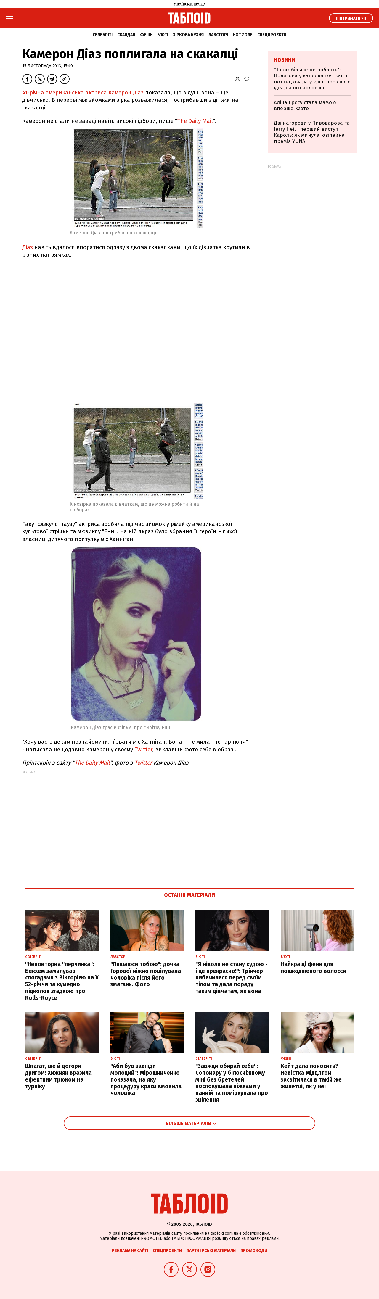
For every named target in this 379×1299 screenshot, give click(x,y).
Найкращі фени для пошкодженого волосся (313, 967)
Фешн (146, 34)
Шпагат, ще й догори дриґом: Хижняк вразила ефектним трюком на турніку (58, 1076)
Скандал (126, 34)
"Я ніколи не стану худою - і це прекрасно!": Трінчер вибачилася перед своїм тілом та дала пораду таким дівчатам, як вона (231, 978)
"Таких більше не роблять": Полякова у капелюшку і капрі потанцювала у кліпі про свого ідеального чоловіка (312, 79)
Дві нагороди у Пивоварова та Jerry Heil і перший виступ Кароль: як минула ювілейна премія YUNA (312, 132)
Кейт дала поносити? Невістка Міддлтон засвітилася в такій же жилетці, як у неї (311, 1076)
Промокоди (253, 1250)
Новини (284, 60)
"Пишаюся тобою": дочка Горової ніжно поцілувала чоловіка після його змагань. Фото (145, 974)
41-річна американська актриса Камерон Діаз (83, 92)
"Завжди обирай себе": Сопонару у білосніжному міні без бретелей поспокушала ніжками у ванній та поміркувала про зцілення (231, 1083)
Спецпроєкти (271, 34)
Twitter (143, 749)
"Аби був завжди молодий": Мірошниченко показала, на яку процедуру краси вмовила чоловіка (146, 1079)
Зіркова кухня (188, 34)
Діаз (27, 247)
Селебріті (103, 34)
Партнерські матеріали (211, 1250)
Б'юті (162, 34)
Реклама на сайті (130, 1250)
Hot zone (243, 34)
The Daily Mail (195, 120)
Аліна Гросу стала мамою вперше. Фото (305, 105)
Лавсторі (218, 34)
